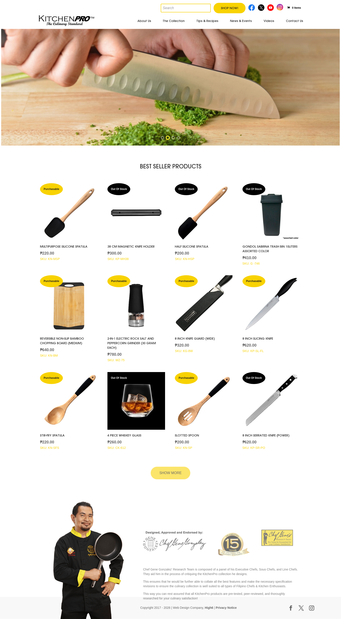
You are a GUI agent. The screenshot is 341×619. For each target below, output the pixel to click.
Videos (269, 21)
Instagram (280, 6)
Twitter (261, 7)
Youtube (271, 7)
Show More (170, 473)
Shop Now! (229, 8)
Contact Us (294, 21)
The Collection (174, 21)
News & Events (241, 21)
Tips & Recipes (207, 21)
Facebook (252, 7)
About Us (144, 21)
